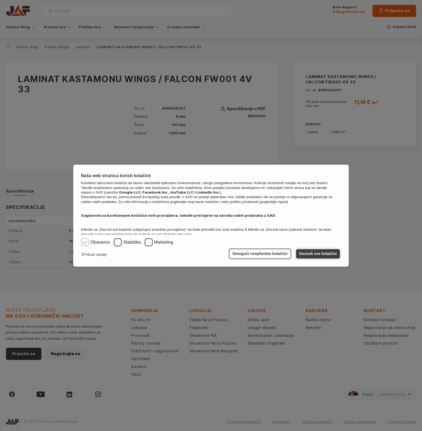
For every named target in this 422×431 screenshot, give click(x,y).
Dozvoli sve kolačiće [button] (318, 254)
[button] (95, 255)
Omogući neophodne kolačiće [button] (260, 254)
